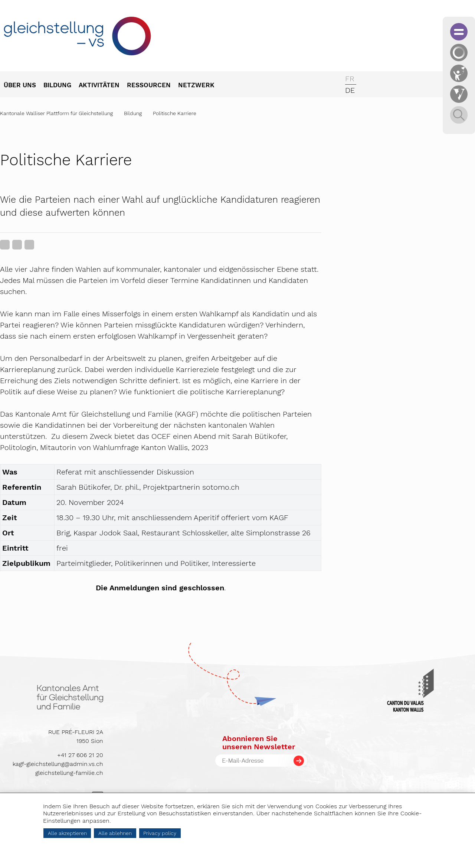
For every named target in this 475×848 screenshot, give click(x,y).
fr (349, 78)
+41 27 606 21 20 (80, 755)
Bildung (133, 113)
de (350, 90)
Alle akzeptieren (67, 833)
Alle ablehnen (115, 833)
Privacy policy (159, 833)
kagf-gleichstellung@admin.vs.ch (58, 763)
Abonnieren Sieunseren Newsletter (258, 742)
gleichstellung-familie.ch (69, 772)
